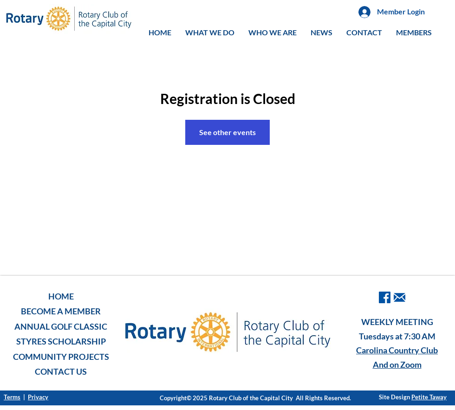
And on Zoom (397, 364)
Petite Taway (429, 397)
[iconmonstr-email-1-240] (399, 297)
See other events (227, 132)
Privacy (38, 397)
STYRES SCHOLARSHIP (61, 341)
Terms (12, 397)
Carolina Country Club (397, 350)
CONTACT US (61, 371)
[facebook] (384, 297)
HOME (61, 296)
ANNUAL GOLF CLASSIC (60, 326)
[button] (209, 32)
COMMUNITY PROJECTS (61, 356)
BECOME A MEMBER (61, 311)
